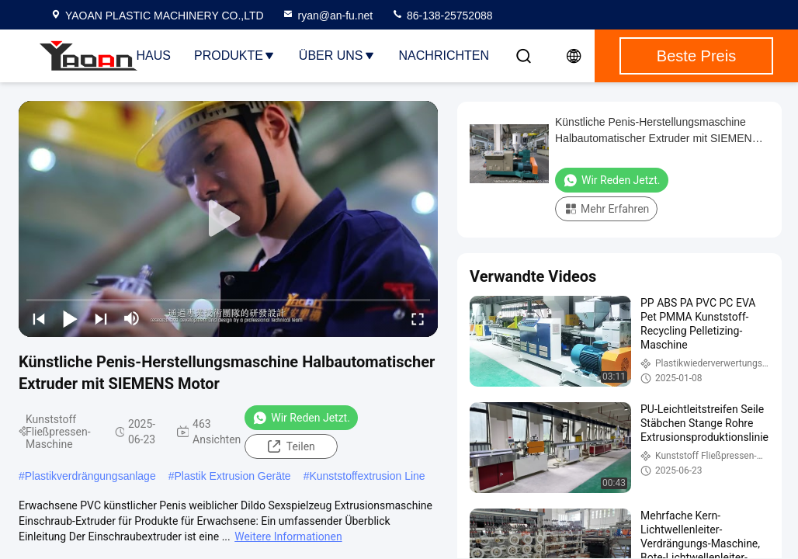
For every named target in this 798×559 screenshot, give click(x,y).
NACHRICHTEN (444, 55)
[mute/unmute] (131, 318)
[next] (100, 318)
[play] (228, 219)
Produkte (235, 55)
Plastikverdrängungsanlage (90, 476)
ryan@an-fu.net (327, 15)
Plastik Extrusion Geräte (232, 476)
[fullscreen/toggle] (417, 318)
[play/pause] (69, 318)
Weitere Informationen (288, 536)
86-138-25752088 (441, 15)
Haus (154, 55)
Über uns (337, 55)
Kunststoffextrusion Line (367, 476)
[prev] (38, 318)
